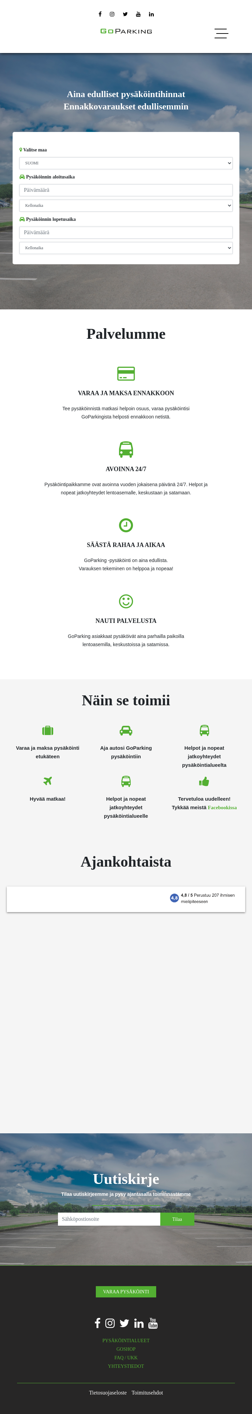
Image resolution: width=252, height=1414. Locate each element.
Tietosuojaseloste (108, 1393)
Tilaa (177, 1219)
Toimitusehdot (147, 1393)
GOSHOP (125, 1349)
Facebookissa (222, 807)
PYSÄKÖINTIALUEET (125, 1340)
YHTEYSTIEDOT (126, 1366)
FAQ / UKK (125, 1357)
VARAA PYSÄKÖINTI (126, 1291)
